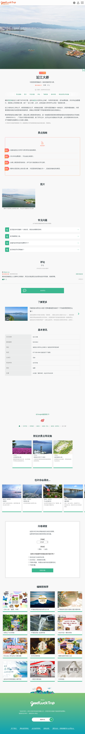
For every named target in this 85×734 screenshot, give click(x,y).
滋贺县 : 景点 (45, 426)
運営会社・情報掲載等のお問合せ (63, 728)
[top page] (19, 426)
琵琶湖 (10, 100)
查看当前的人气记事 (41, 732)
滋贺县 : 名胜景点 (55, 426)
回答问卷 (42, 570)
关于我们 (14, 728)
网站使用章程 (24, 728)
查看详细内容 (79, 274)
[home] (8, 3)
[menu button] (82, 3)
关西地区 (32, 426)
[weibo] (42, 420)
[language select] (74, 3)
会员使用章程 (36, 728)
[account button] (78, 3)
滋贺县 (34, 100)
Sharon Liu (6, 272)
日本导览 (25, 426)
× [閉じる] (49, 732)
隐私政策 (46, 728)
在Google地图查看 (42, 414)
